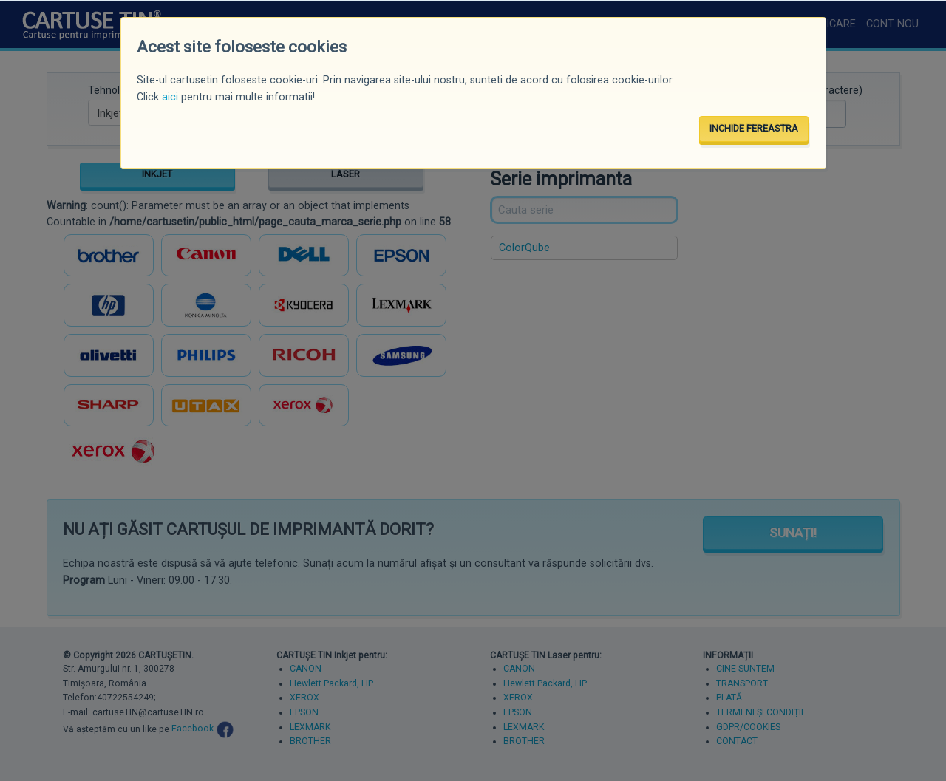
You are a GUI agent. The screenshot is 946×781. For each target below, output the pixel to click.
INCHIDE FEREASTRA (754, 128)
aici (170, 97)
